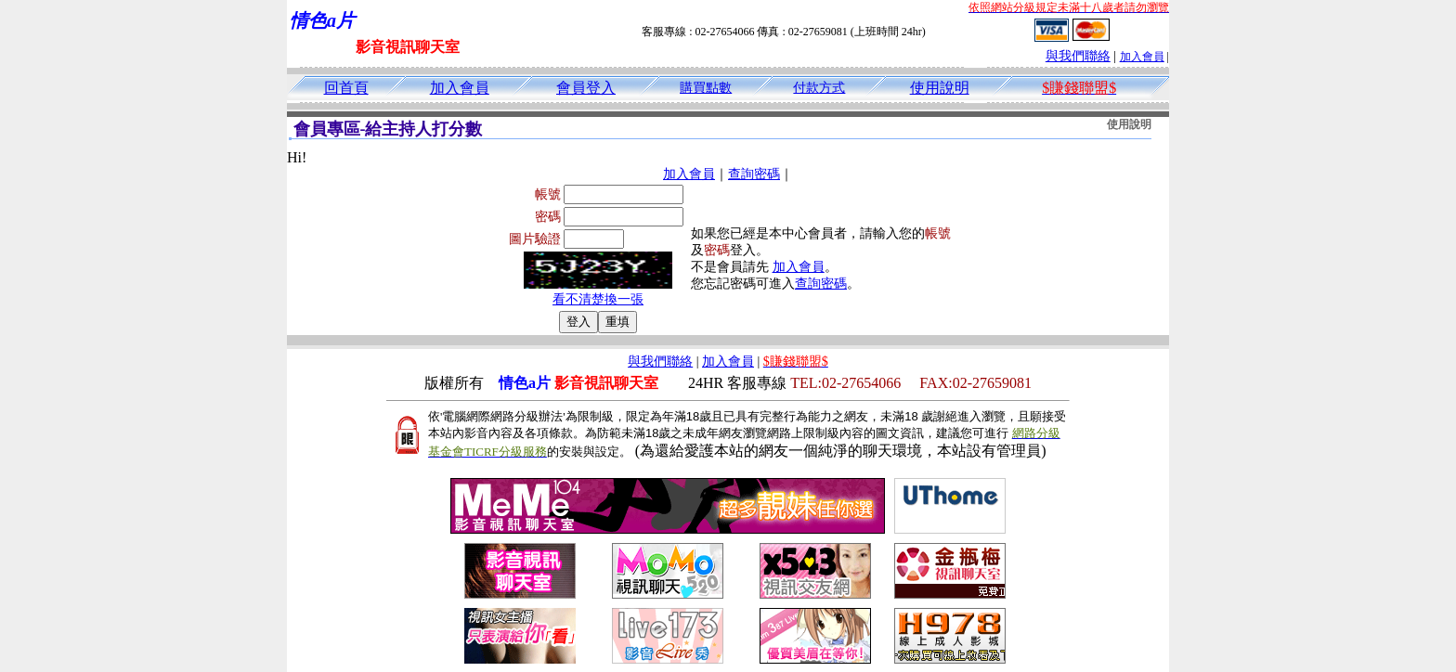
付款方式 (819, 88)
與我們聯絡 (1078, 56)
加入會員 (1142, 56)
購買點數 (706, 88)
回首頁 (346, 88)
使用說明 (939, 88)
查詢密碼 (754, 174)
